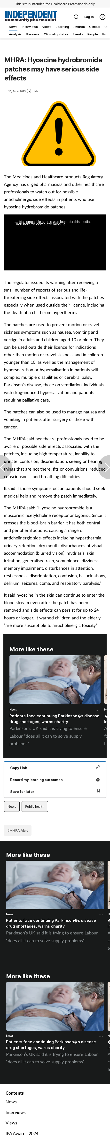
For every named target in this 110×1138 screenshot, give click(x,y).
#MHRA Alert (18, 830)
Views (11, 1122)
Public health (34, 806)
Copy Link (55, 767)
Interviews (16, 1112)
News (13, 709)
